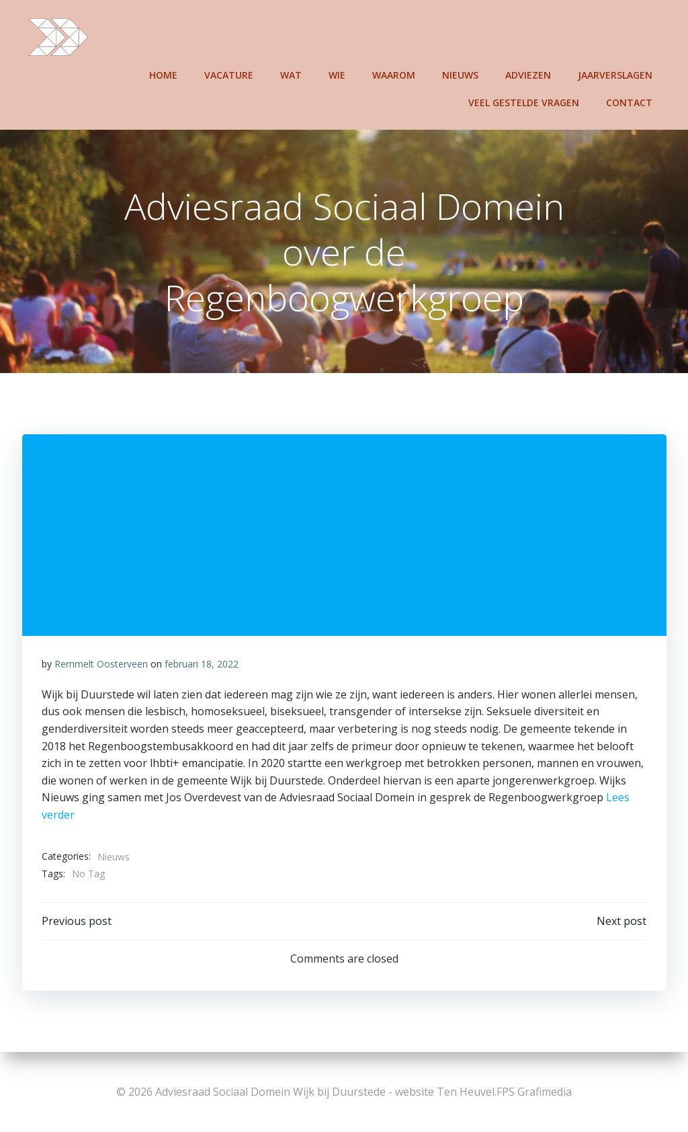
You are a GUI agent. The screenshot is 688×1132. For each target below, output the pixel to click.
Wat (291, 74)
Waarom (394, 74)
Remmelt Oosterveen (101, 664)
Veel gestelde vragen (524, 101)
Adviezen (529, 74)
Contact (630, 101)
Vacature (229, 74)
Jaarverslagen (615, 74)
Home (164, 74)
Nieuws (461, 74)
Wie (337, 74)
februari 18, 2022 (202, 664)
